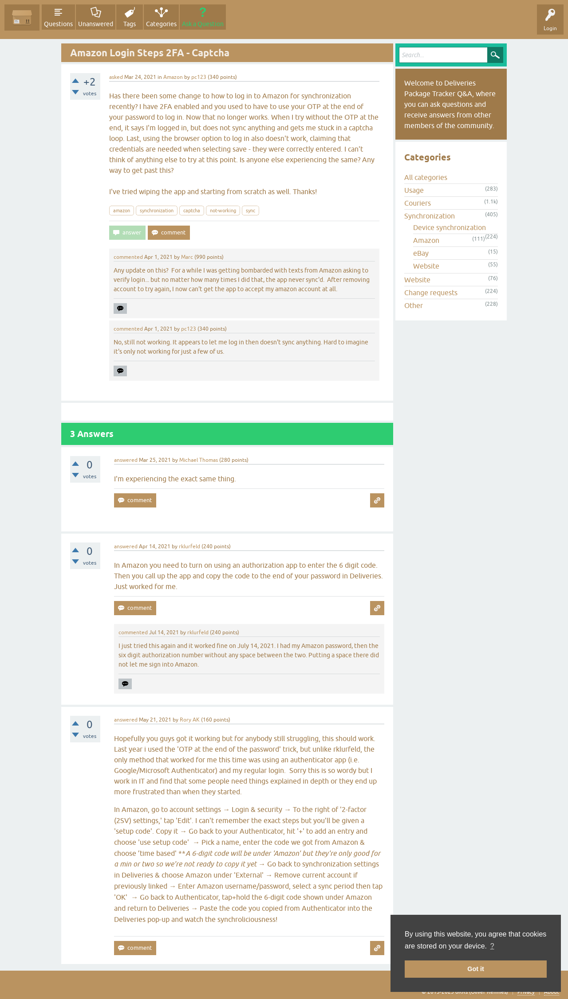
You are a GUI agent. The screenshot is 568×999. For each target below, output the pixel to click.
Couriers (417, 203)
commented (128, 257)
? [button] (492, 946)
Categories (161, 23)
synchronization (157, 210)
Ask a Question (203, 23)
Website (426, 266)
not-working (223, 210)
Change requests (431, 293)
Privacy (526, 992)
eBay (421, 253)
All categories (425, 177)
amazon (121, 210)
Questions (58, 23)
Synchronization (429, 216)
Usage (414, 190)
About (551, 992)
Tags (129, 23)
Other (413, 305)
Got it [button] (475, 968)
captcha (191, 210)
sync (250, 210)
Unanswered (95, 23)
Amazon (173, 77)
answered (126, 460)
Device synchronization (449, 227)
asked (116, 77)
